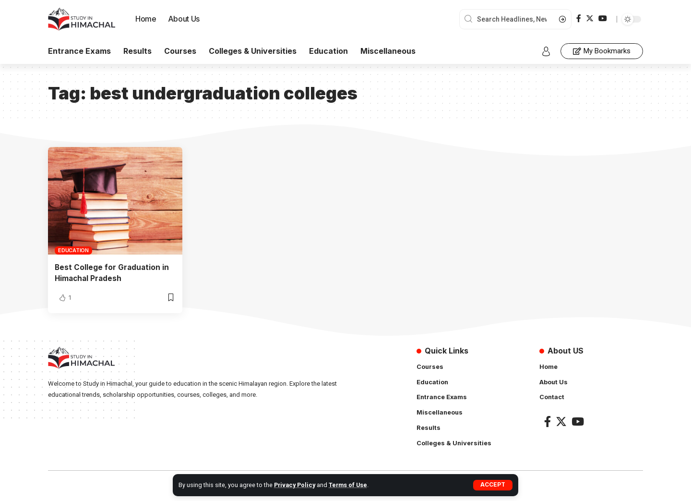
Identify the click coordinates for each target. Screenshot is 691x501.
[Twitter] (590, 18)
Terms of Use (349, 485)
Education (73, 250)
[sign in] (546, 51)
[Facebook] (579, 18)
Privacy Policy (295, 485)
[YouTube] (602, 18)
